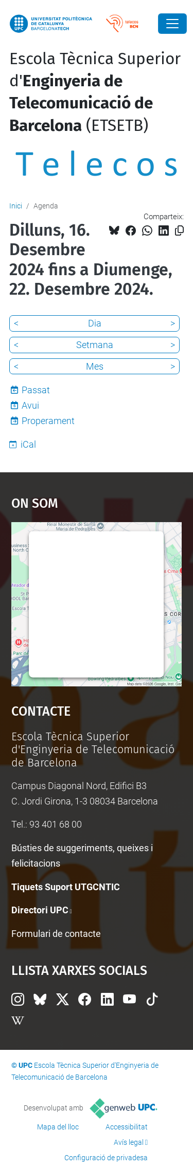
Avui (30, 405)
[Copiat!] (179, 231)
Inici (15, 206)
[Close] (172, 23)
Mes (94, 366)
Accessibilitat (127, 1127)
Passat (36, 390)
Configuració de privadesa (106, 1158)
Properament (48, 420)
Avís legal (129, 1142)
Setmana (94, 344)
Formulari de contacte (56, 933)
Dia (94, 323)
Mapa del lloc (58, 1127)
